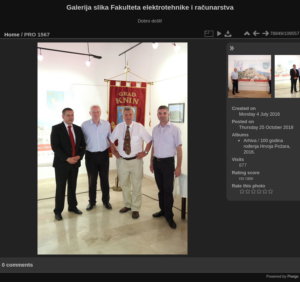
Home (12, 34)
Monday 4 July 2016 (259, 114)
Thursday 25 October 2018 (266, 127)
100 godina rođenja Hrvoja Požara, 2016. (267, 146)
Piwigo (293, 276)
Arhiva (250, 140)
